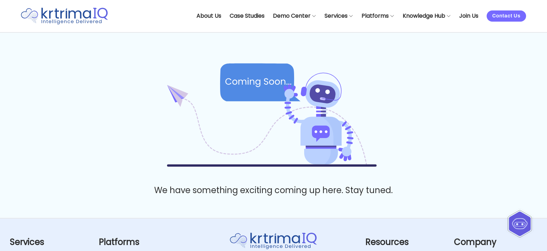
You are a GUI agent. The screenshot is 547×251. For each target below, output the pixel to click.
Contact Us (506, 15)
